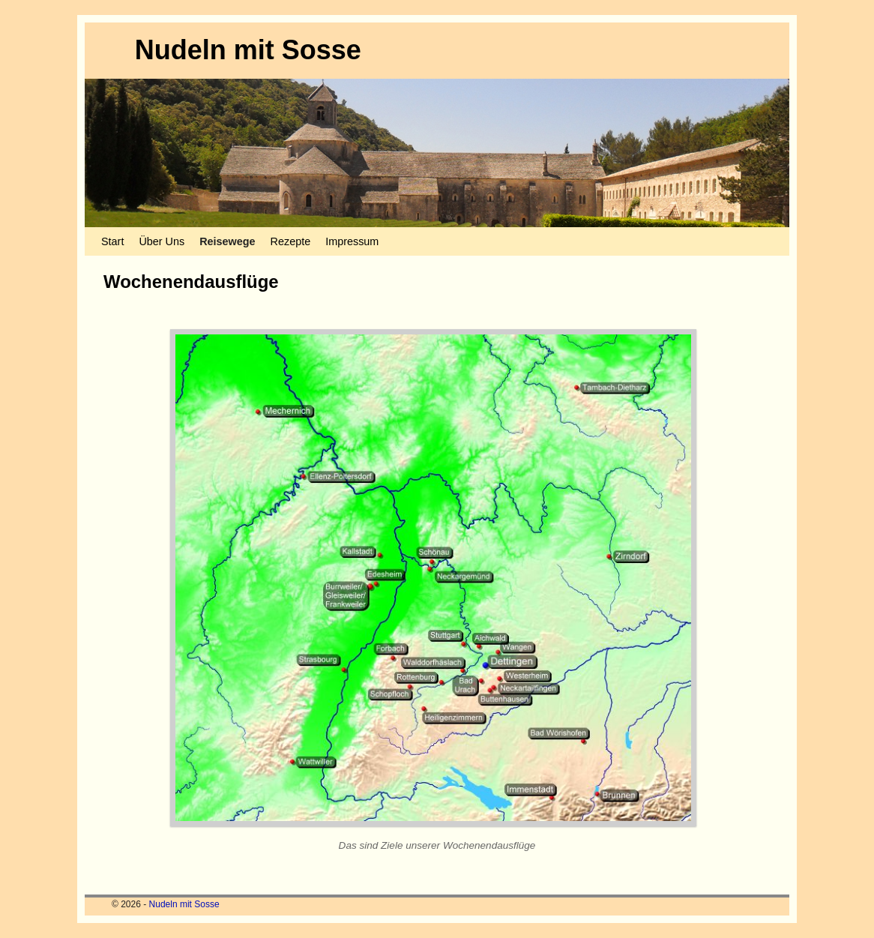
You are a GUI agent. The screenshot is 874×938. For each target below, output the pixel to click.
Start (112, 241)
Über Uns (161, 241)
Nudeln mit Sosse (248, 49)
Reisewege (227, 241)
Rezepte (291, 241)
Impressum (352, 241)
